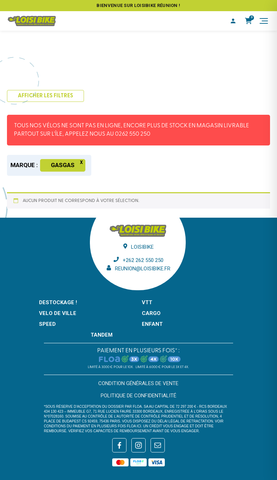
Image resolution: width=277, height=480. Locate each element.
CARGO (151, 313)
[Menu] (263, 21)
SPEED (47, 324)
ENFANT (152, 324)
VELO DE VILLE (57, 313)
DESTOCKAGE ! (58, 302)
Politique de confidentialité (138, 395)
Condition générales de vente (138, 383)
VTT (147, 302)
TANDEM (102, 335)
